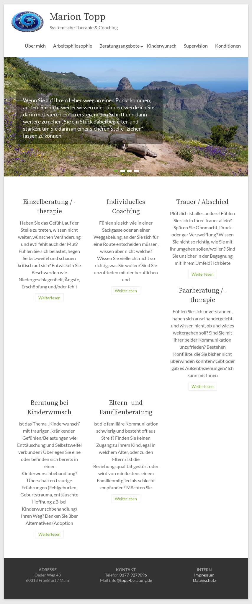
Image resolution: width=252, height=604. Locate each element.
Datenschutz (204, 580)
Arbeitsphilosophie (72, 46)
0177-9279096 (133, 575)
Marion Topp (80, 17)
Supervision (196, 46)
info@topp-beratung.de (130, 580)
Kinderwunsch (161, 46)
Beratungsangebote (119, 46)
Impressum (204, 575)
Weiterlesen (49, 298)
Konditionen (228, 46)
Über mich (35, 46)
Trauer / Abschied (202, 202)
